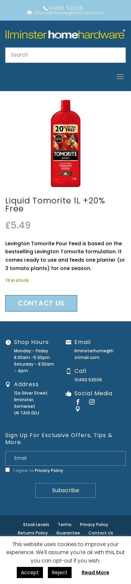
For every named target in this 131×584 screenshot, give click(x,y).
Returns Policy (33, 533)
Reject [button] (59, 572)
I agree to (34, 470)
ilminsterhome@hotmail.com (94, 354)
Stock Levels (36, 524)
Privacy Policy (49, 470)
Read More (95, 572)
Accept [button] (30, 572)
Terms (65, 524)
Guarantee (68, 533)
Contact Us (100, 533)
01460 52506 (88, 380)
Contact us (41, 303)
